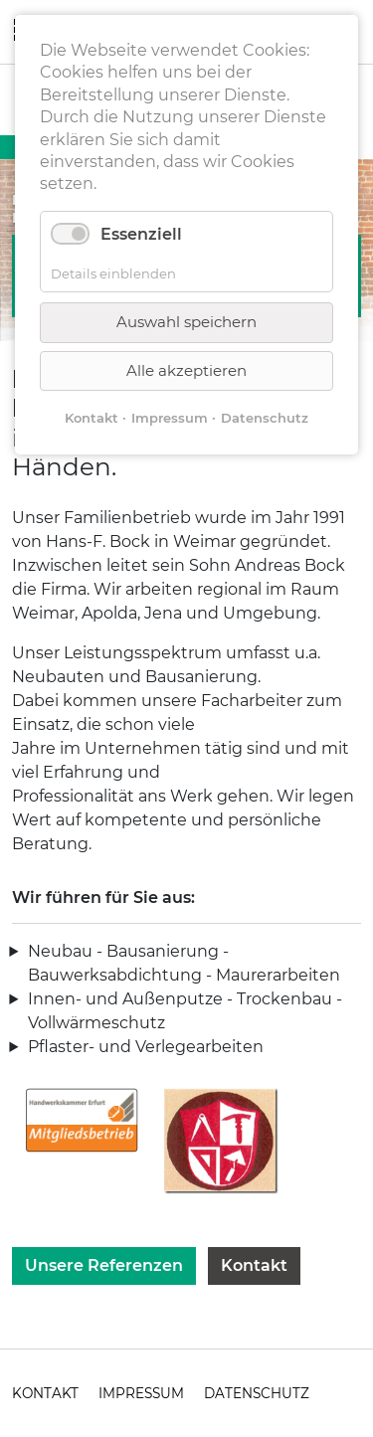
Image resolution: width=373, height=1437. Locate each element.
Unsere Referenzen (104, 1265)
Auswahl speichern (186, 321)
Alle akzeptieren (186, 370)
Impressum (169, 418)
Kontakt (254, 1265)
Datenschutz (264, 418)
